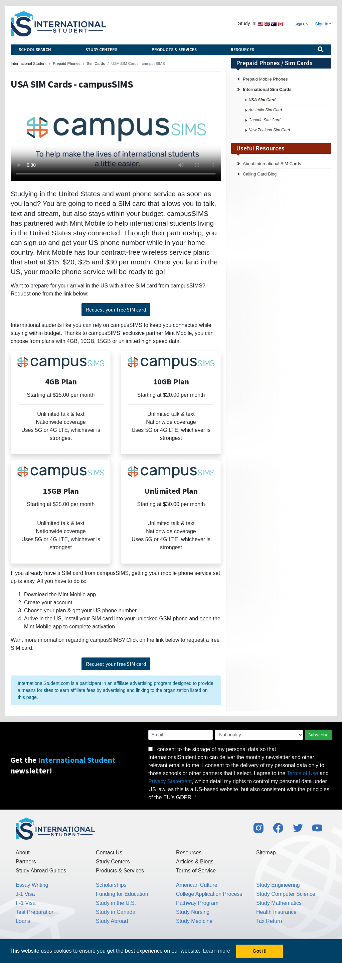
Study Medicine (194, 921)
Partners (26, 861)
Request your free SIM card (116, 309)
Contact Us (109, 852)
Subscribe (318, 735)
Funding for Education (122, 894)
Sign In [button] (321, 24)
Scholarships (111, 885)
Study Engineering (278, 885)
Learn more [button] (216, 951)
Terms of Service (196, 870)
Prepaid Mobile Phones (265, 79)
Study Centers (101, 49)
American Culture (196, 885)
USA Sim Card (262, 100)
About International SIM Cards (272, 163)
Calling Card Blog (260, 173)
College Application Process (209, 894)
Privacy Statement (170, 781)
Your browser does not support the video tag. (116, 141)
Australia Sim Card (265, 110)
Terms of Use (302, 773)
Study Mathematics (279, 903)
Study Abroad (112, 921)
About (23, 852)
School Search (35, 49)
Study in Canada (115, 912)
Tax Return (269, 921)
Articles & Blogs (194, 861)
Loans (23, 921)
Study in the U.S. (116, 903)
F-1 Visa (25, 903)
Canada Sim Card (264, 120)
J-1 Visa (25, 894)
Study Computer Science (285, 894)
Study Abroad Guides (41, 870)
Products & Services (174, 49)
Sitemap (266, 852)
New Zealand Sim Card (269, 130)
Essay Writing (32, 885)
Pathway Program (197, 903)
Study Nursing (193, 912)
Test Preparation (35, 912)
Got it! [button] (259, 951)
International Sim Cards (267, 89)
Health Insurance (276, 912)
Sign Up (301, 24)
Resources (242, 49)
